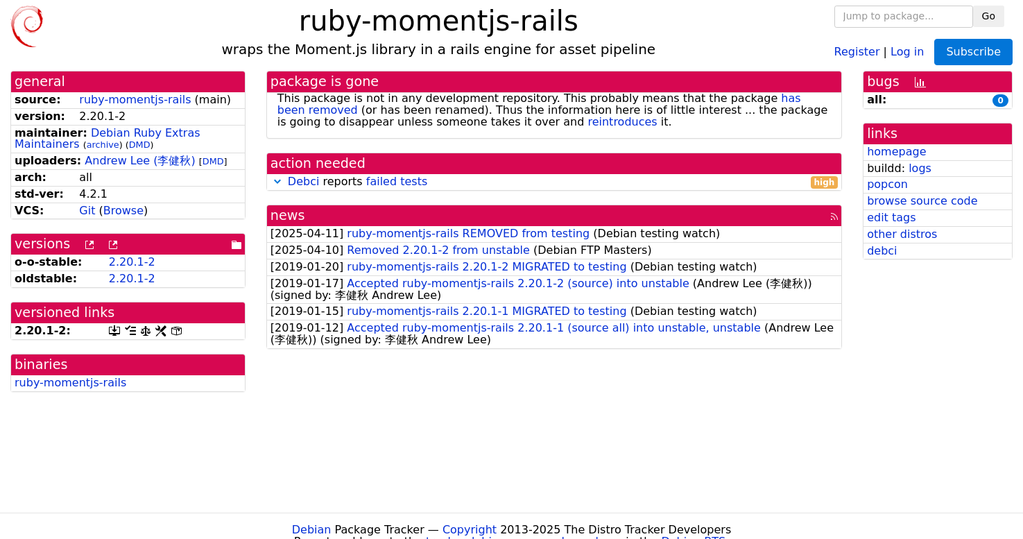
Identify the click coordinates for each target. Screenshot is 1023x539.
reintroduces (622, 121)
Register (857, 51)
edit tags (891, 217)
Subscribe (973, 51)
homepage (896, 151)
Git (87, 210)
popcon (887, 184)
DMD (140, 144)
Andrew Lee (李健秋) (140, 160)
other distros (902, 234)
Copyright (469, 529)
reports (554, 182)
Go (988, 16)
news (287, 215)
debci (882, 250)
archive (103, 144)
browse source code (922, 200)
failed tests (396, 181)
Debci (304, 181)
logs (920, 168)
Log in (907, 51)
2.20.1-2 (132, 261)
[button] (277, 181)
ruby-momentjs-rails (135, 99)
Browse (123, 210)
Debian (312, 529)
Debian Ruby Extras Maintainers (107, 138)
